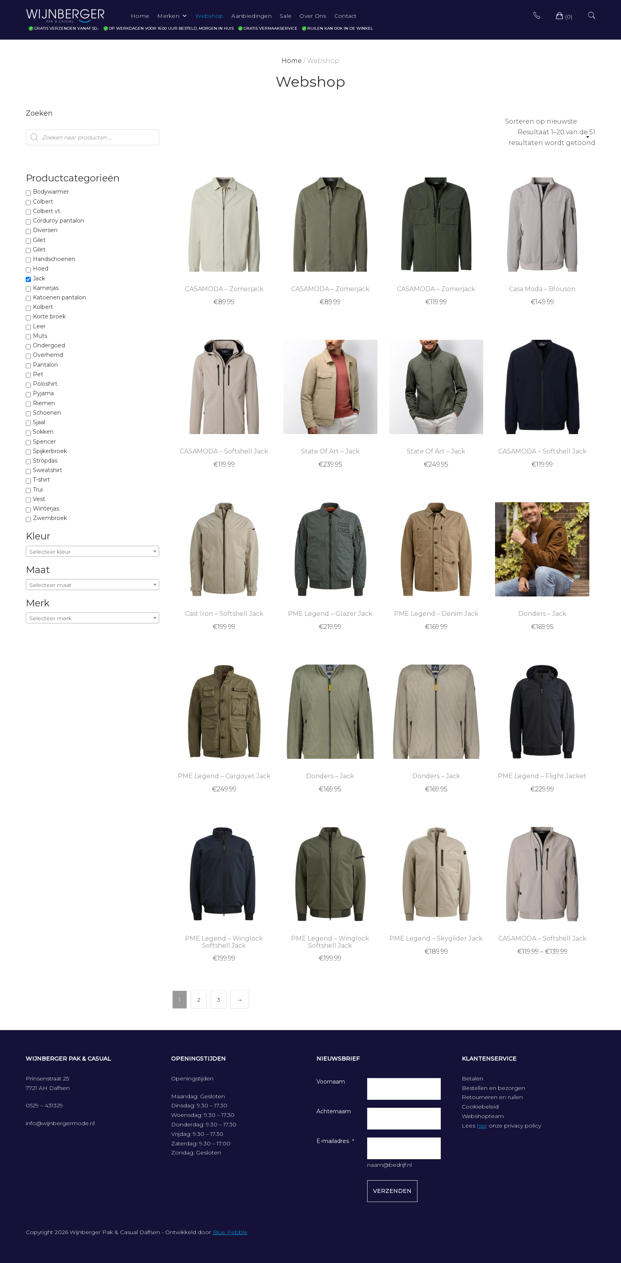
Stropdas (45, 460)
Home (292, 61)
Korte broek (49, 316)
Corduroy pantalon (58, 220)
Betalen (472, 1078)
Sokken (43, 431)
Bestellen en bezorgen (493, 1088)
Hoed (40, 268)
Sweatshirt (47, 470)
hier (482, 1125)
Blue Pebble (230, 1232)
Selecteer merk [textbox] (50, 618)
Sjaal (39, 422)
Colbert (43, 201)
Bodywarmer (51, 191)
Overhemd (48, 354)
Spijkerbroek (50, 451)
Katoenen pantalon (59, 297)
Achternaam (333, 1111)
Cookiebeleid (480, 1106)
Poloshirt (45, 383)
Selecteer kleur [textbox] (49, 551)
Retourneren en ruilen (492, 1097)
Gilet (39, 240)
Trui (38, 489)
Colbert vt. (47, 211)
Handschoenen (54, 259)
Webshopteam (483, 1116)
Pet (38, 374)
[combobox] (92, 551)
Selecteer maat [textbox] (50, 585)
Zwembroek (50, 518)
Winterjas (46, 508)
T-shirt (41, 479)
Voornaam (330, 1081)
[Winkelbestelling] (546, 121)
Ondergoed (49, 345)
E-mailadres (332, 1141)
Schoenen (47, 412)
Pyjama (43, 393)
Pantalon (45, 364)
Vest (39, 499)
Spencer (44, 441)
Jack (39, 278)
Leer (39, 326)
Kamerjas (46, 287)
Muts (40, 335)
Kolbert (43, 307)
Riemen (44, 403)
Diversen (45, 230)
